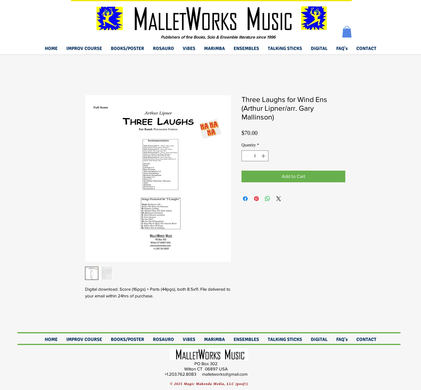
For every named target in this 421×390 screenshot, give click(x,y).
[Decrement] (246, 156)
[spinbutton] (255, 156)
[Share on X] (278, 198)
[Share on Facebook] (245, 198)
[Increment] (264, 156)
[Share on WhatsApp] (267, 198)
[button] (347, 31)
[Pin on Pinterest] (256, 198)
